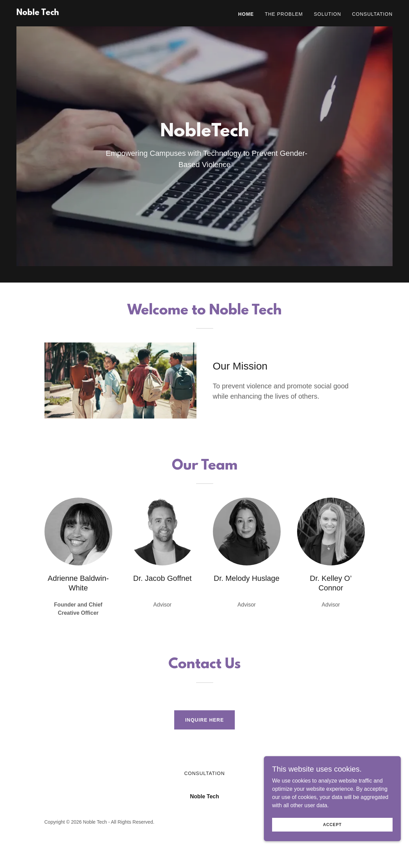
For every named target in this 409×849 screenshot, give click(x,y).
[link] (37, 13)
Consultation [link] (372, 14)
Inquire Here (204, 720)
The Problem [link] (284, 14)
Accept (332, 824)
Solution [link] (327, 14)
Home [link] (246, 14)
